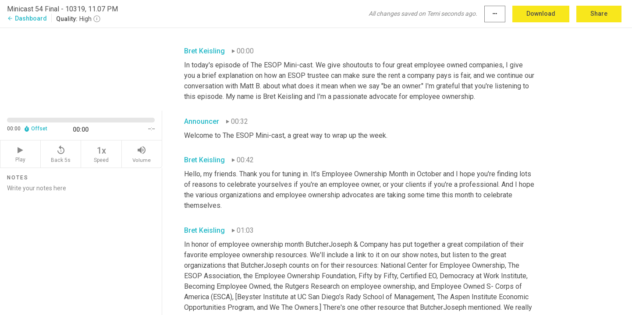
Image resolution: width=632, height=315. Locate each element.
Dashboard (27, 18)
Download (540, 13)
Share (598, 13)
